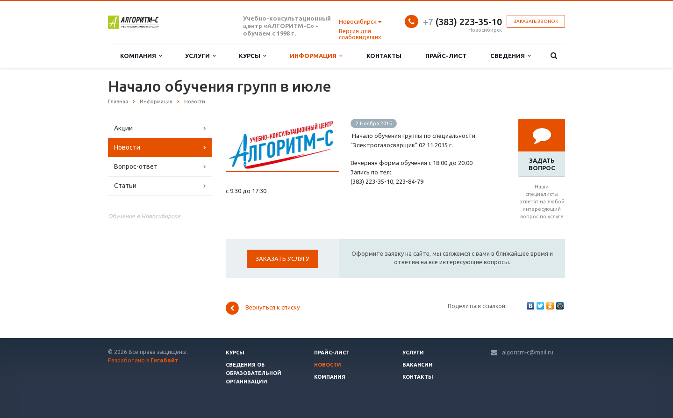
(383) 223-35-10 (462, 21)
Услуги (200, 55)
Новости (127, 147)
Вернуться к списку (263, 308)
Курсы (252, 55)
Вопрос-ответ (136, 166)
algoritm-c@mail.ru (527, 352)
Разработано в (143, 360)
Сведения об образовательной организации (253, 373)
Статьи (125, 185)
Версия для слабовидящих (360, 34)
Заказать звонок (536, 21)
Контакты (383, 55)
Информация (316, 55)
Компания (141, 55)
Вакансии (417, 365)
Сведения (510, 55)
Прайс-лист (445, 55)
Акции (123, 128)
